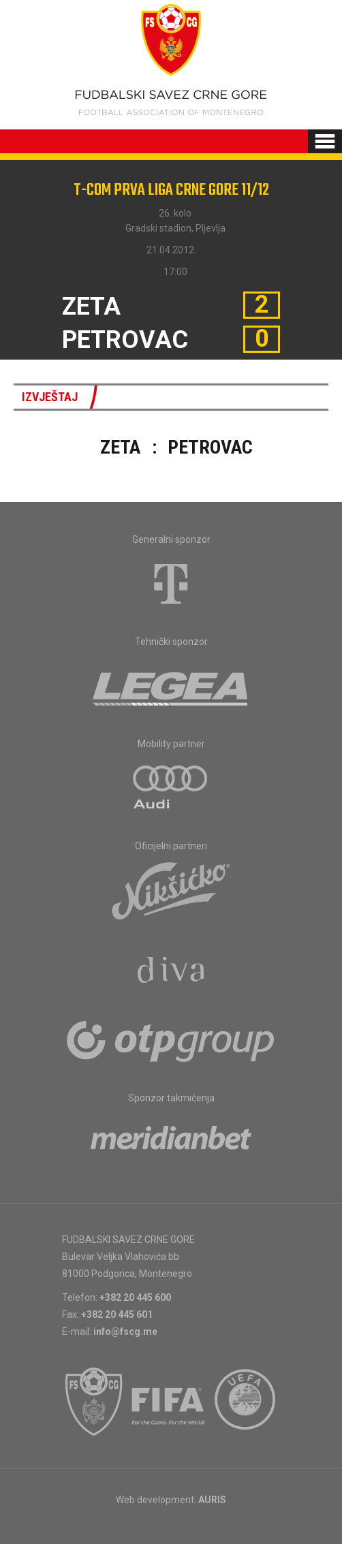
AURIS (212, 1499)
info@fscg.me (125, 1331)
